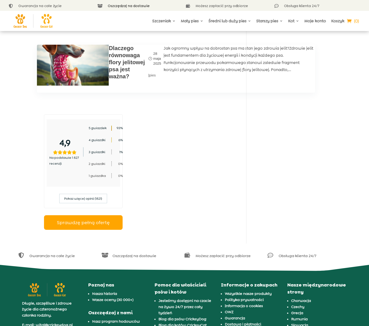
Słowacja (299, 262)
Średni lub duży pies (227, 21)
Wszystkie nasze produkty (248, 230)
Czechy (297, 244)
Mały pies (190, 21)
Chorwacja (301, 237)
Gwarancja (235, 255)
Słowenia (299, 268)
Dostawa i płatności (243, 261)
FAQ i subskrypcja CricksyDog (119, 264)
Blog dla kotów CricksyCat (182, 262)
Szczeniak (161, 21)
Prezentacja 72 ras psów (180, 280)
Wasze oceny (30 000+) (112, 237)
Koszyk (337, 21)
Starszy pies (267, 21)
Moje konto (315, 21)
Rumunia (299, 256)
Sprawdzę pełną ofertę (292, 160)
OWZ (229, 249)
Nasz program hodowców (116, 258)
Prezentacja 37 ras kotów (181, 286)
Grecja (297, 250)
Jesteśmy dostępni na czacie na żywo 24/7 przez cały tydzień (184, 244)
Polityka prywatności (244, 237)
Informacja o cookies (244, 243)
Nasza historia (104, 230)
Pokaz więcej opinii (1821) (293, 136)
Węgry (297, 274)
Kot (291, 21)
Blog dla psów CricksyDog (182, 256)
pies (124, 74)
